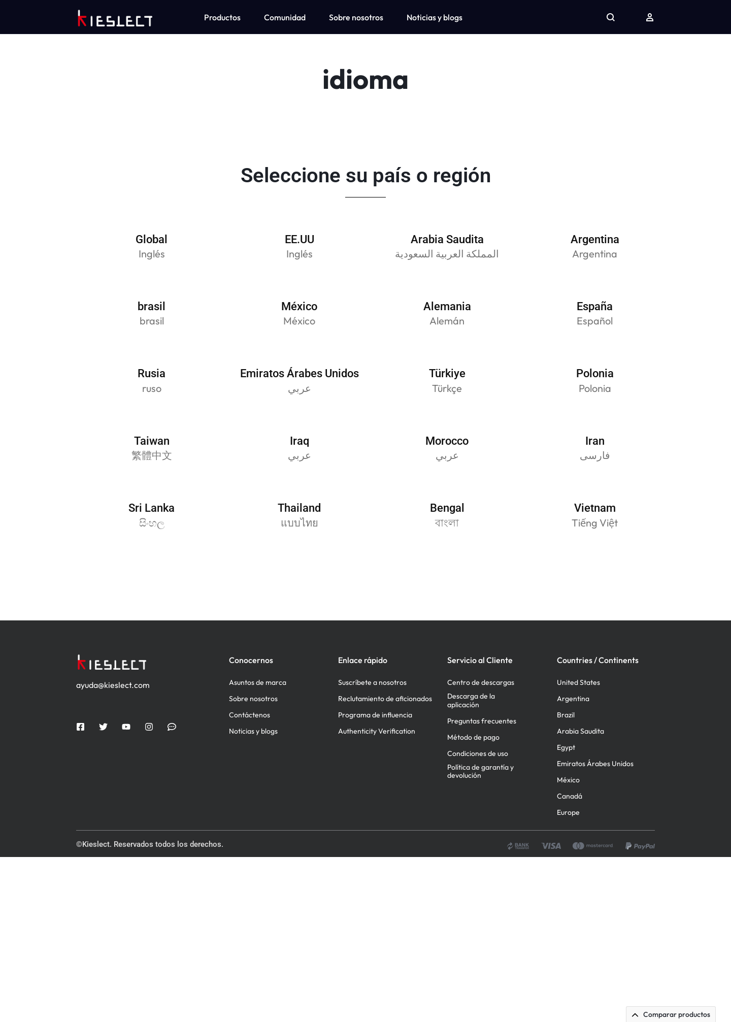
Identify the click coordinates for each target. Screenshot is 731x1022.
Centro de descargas (480, 712)
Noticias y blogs (434, 17)
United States (578, 712)
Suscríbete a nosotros (372, 712)
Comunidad (285, 17)
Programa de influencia (375, 744)
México (568, 809)
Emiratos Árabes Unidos (595, 793)
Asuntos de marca (257, 712)
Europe (568, 842)
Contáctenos (249, 744)
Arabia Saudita (580, 760)
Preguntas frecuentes (481, 750)
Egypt (566, 777)
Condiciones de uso (477, 782)
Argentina (573, 728)
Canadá (569, 825)
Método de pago (473, 766)
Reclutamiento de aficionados (385, 728)
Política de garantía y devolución (480, 800)
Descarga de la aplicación (471, 730)
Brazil (566, 744)
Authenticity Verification (376, 760)
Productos (222, 17)
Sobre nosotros (356, 17)
